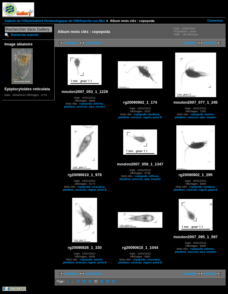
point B (157, 117)
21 (101, 281)
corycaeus (98, 186)
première (71, 43)
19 (89, 281)
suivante (190, 43)
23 (113, 281)
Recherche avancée (25, 35)
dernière (210, 43)
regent (147, 117)
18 (84, 281)
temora (209, 114)
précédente (94, 43)
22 (107, 281)
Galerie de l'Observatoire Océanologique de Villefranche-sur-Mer (55, 21)
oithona (98, 103)
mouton (100, 106)
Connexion (215, 20)
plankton (69, 106)
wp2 (91, 106)
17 (78, 281)
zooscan (82, 106)
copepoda (85, 103)
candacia (153, 114)
